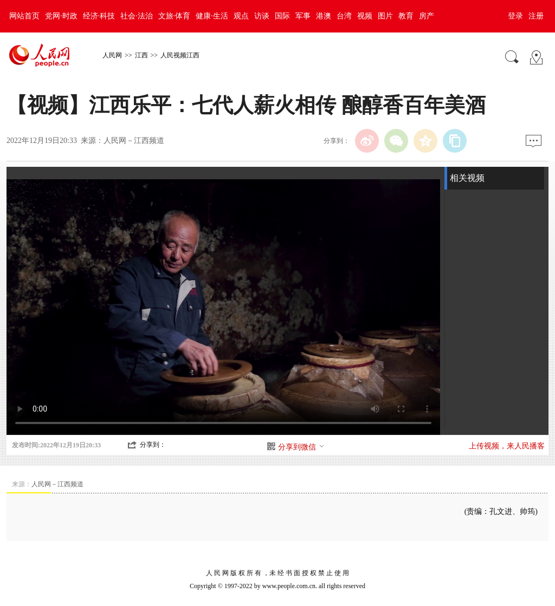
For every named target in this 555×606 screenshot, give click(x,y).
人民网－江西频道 (134, 140)
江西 (141, 55)
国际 (282, 16)
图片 (385, 16)
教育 (406, 16)
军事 (303, 16)
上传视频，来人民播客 (507, 446)
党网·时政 (61, 16)
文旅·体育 (174, 16)
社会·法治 (136, 16)
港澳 (323, 16)
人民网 (112, 55)
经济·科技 (99, 16)
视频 (364, 16)
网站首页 (24, 16)
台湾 (344, 16)
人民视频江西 (179, 55)
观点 (241, 16)
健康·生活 (212, 16)
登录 (515, 16)
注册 (536, 16)
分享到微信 (301, 447)
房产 (426, 16)
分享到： (153, 444)
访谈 (261, 16)
